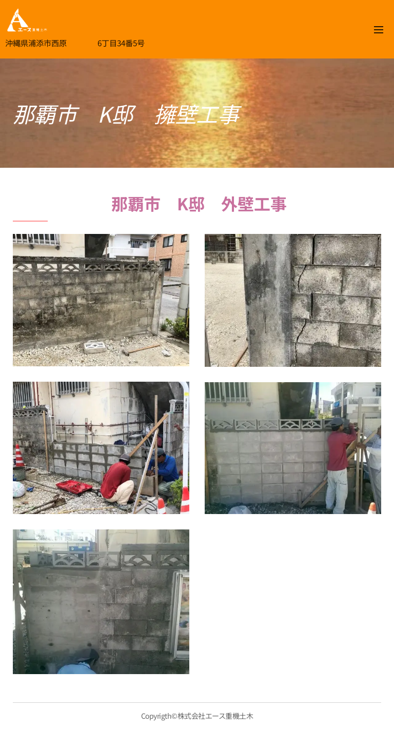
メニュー (378, 29)
